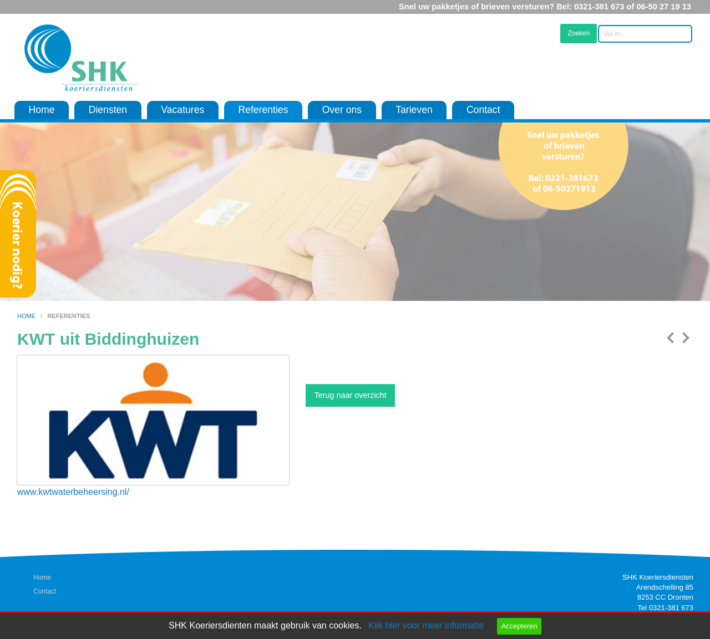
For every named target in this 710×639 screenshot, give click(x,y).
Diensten (108, 109)
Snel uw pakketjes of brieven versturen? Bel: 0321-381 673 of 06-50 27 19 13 (545, 6)
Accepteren (519, 626)
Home (42, 109)
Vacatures (182, 109)
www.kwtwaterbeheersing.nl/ (73, 492)
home (27, 316)
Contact (483, 109)
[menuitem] (41, 110)
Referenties (263, 109)
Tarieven (414, 109)
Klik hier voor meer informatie (426, 625)
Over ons (342, 109)
